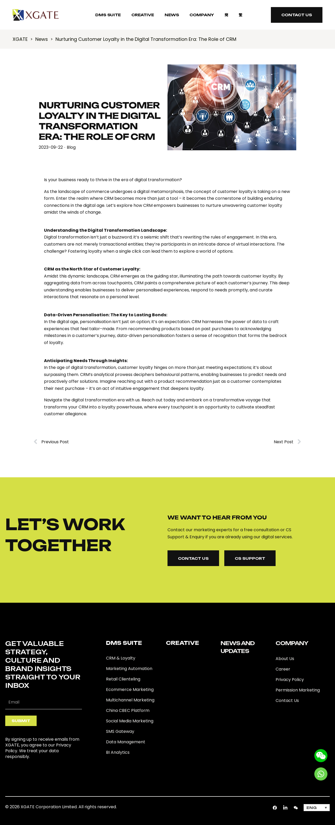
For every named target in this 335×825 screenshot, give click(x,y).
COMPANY (201, 15)
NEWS (172, 15)
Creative (142, 15)
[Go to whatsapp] (320, 774)
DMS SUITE (108, 15)
